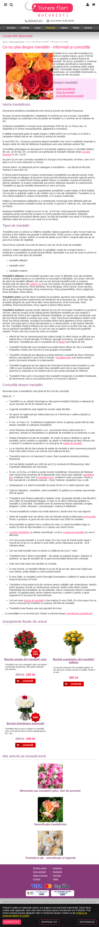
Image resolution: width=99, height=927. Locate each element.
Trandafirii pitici (63, 357)
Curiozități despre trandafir (70, 96)
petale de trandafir (72, 443)
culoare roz (35, 284)
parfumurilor (89, 516)
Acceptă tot (11, 922)
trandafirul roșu (46, 477)
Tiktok (55, 879)
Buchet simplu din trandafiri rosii (25, 659)
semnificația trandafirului (79, 613)
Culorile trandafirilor (19, 532)
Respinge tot (49, 922)
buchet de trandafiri (34, 600)
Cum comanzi (39, 872)
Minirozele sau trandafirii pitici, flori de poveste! (50, 777)
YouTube (57, 875)
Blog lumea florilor (17, 42)
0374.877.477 (35, 20)
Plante (76, 27)
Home (5, 42)
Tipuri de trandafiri (65, 92)
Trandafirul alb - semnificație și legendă (50, 845)
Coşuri (37, 27)
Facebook (57, 872)
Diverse (88, 27)
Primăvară (50, 27)
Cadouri (64, 27)
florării (62, 342)
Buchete (11, 27)
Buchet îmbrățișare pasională (25, 723)
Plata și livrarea (40, 875)
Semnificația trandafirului (50, 811)
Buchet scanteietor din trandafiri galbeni (73, 661)
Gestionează (87, 922)
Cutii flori (25, 27)
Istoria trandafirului (65, 89)
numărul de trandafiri (73, 532)
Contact (36, 879)
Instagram (57, 868)
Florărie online (39, 868)
